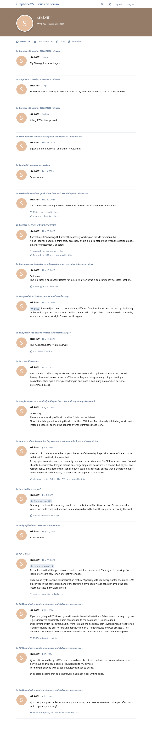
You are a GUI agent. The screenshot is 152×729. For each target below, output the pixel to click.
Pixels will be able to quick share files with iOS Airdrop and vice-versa (53, 193)
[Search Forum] (102, 4)
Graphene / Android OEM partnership (37, 224)
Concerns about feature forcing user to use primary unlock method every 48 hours (59, 441)
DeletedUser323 (43, 501)
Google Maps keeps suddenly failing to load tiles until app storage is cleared (57, 401)
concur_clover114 (43, 566)
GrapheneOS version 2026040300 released (39, 79)
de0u (36, 308)
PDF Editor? (24, 553)
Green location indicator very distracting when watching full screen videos (56, 264)
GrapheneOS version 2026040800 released (39, 51)
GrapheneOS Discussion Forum (37, 4)
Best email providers (29, 361)
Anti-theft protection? (30, 488)
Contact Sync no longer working (35, 165)
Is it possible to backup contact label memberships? (44, 296)
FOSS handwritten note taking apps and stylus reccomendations (51, 136)
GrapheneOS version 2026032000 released (39, 107)
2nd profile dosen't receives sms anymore (39, 525)
